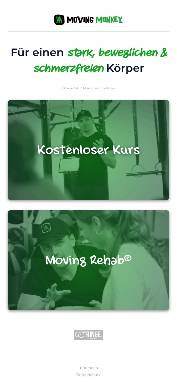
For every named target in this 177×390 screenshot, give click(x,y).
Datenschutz (88, 374)
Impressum (89, 367)
